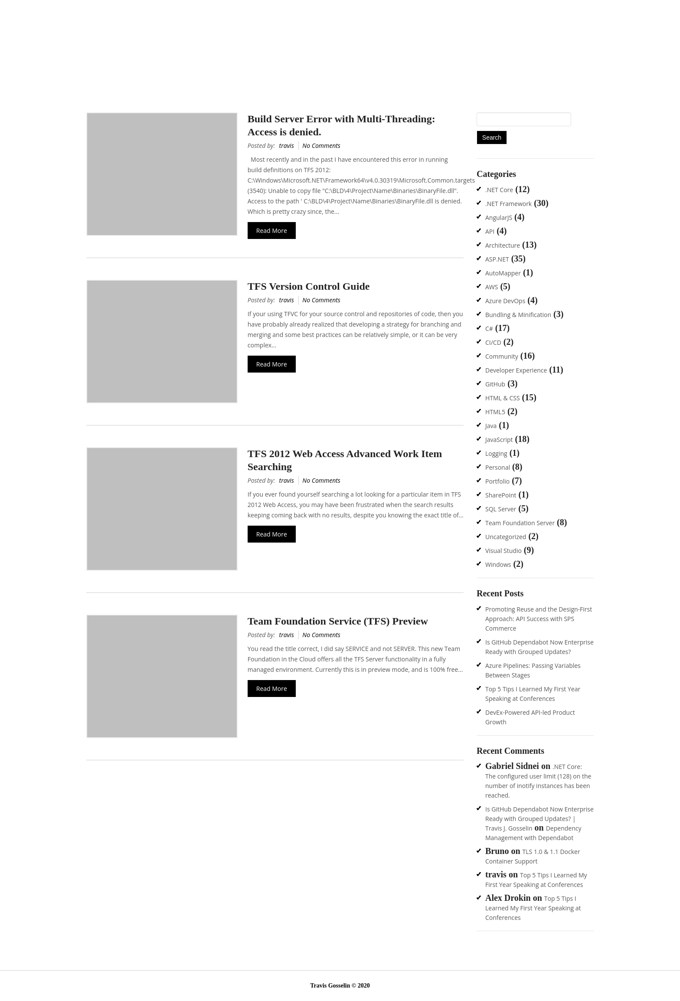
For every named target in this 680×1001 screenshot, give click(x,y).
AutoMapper (503, 273)
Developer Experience (516, 370)
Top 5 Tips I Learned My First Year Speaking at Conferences (533, 908)
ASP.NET (497, 259)
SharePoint (501, 495)
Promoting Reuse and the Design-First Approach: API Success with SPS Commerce (538, 618)
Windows (498, 564)
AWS (491, 287)
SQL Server (500, 509)
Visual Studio (503, 550)
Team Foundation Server (520, 523)
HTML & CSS (502, 398)
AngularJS (498, 217)
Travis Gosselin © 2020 (339, 985)
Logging (496, 453)
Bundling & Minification (518, 315)
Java (491, 426)
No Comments (321, 145)
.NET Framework (508, 204)
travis (286, 145)
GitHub (495, 384)
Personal (497, 467)
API (489, 231)
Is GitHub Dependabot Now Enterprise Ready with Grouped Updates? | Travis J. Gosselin (539, 818)
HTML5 (495, 412)
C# (489, 328)
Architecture (502, 245)
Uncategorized (505, 537)
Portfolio (497, 481)
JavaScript (499, 439)
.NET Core (499, 190)
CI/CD (493, 342)
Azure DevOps (505, 301)
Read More (271, 230)
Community (501, 356)
